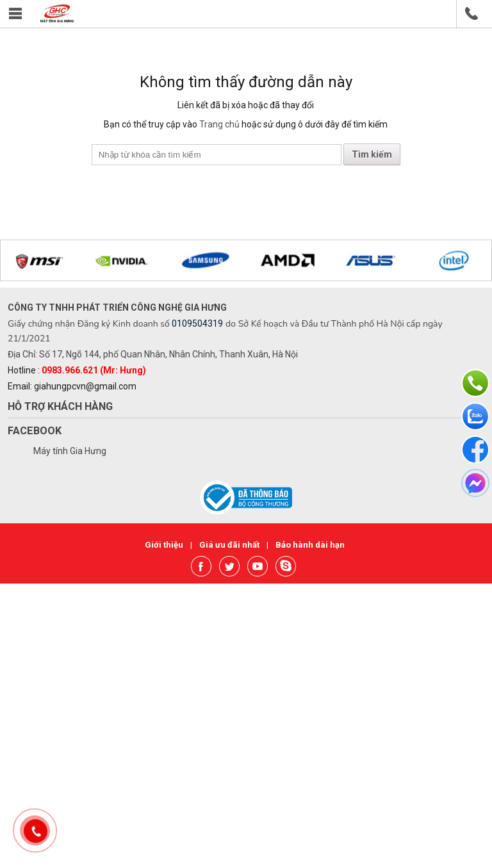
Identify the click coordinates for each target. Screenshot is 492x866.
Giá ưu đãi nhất (230, 545)
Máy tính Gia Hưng (69, 451)
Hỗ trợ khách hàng (60, 406)
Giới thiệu (165, 545)
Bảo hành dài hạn (310, 545)
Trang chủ (219, 124)
